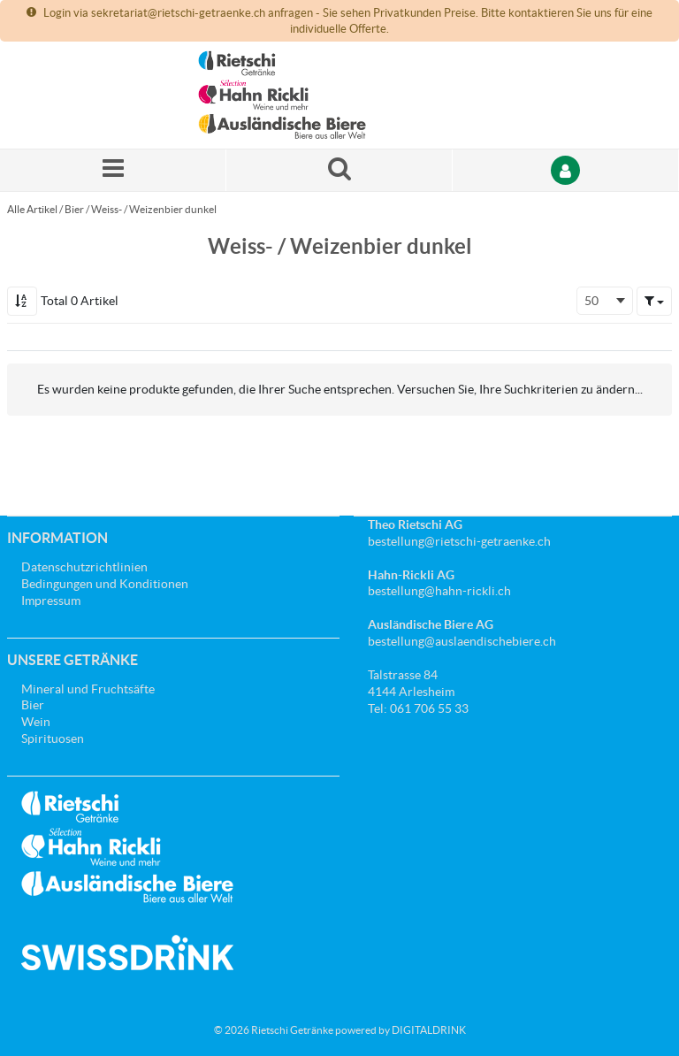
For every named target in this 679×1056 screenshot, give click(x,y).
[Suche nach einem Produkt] (339, 170)
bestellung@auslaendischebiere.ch (462, 641)
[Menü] (113, 170)
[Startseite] (282, 95)
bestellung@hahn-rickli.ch (439, 591)
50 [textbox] (591, 301)
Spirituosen (52, 738)
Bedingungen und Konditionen (104, 584)
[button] (654, 301)
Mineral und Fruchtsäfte (88, 689)
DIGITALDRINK (429, 1030)
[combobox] (604, 300)
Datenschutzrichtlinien (84, 567)
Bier (74, 209)
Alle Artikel (32, 209)
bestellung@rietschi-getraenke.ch (459, 541)
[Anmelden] (566, 170)
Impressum (50, 600)
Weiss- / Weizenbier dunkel (154, 209)
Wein (35, 722)
